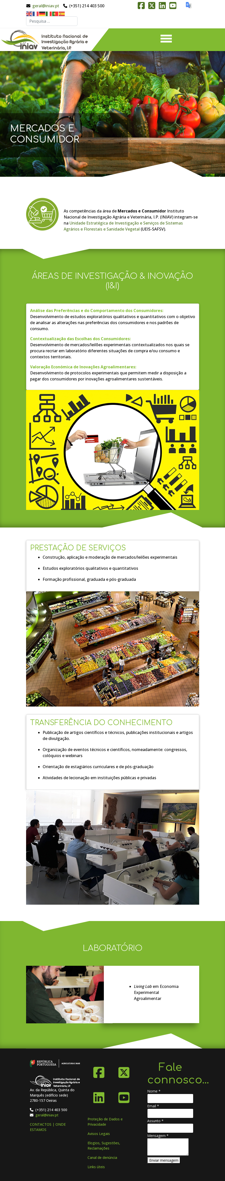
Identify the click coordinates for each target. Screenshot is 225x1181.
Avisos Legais (99, 1133)
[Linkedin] (99, 1096)
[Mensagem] (168, 1147)
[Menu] (166, 39)
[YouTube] (124, 1096)
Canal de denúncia (102, 1157)
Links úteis (96, 1166)
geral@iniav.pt (45, 6)
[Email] (170, 1113)
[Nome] (170, 1098)
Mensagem (158, 1135)
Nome (154, 1091)
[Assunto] (170, 1128)
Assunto (155, 1120)
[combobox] (52, 21)
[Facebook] (99, 1071)
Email (153, 1106)
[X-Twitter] (124, 1071)
